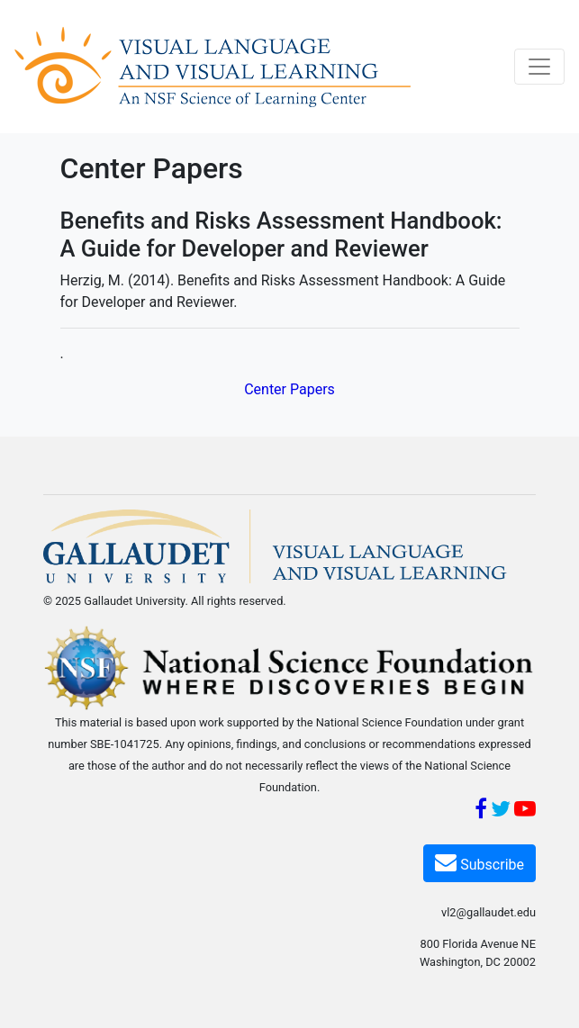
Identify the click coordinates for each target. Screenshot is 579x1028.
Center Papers (289, 389)
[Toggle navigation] (539, 67)
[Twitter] (501, 811)
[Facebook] (481, 811)
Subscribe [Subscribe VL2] (479, 862)
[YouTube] (525, 811)
